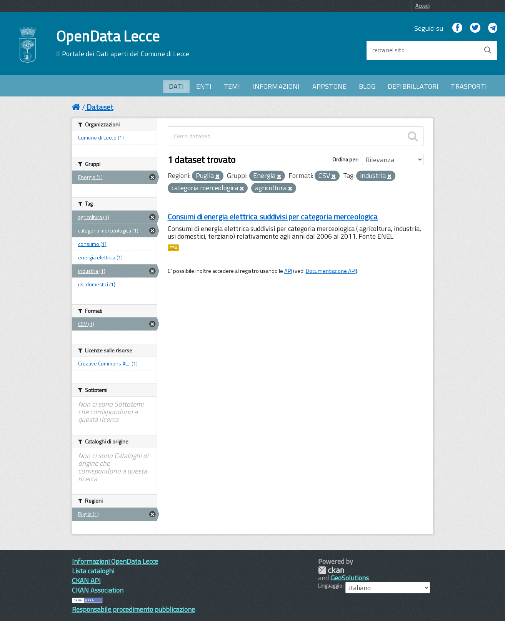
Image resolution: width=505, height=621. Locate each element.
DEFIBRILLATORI (413, 86)
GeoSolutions (349, 578)
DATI (176, 86)
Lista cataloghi (93, 571)
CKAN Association (97, 590)
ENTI (204, 86)
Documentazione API (331, 271)
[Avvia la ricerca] (487, 50)
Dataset (100, 107)
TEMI (232, 86)
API (288, 271)
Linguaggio (330, 585)
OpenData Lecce (122, 43)
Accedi (422, 6)
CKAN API (86, 580)
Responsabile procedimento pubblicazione (133, 609)
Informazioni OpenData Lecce (115, 561)
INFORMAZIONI (276, 86)
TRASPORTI (469, 86)
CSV (173, 247)
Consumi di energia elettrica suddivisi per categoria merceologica (273, 216)
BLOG (367, 86)
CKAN (331, 570)
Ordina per (344, 159)
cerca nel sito (388, 50)
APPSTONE (329, 86)
